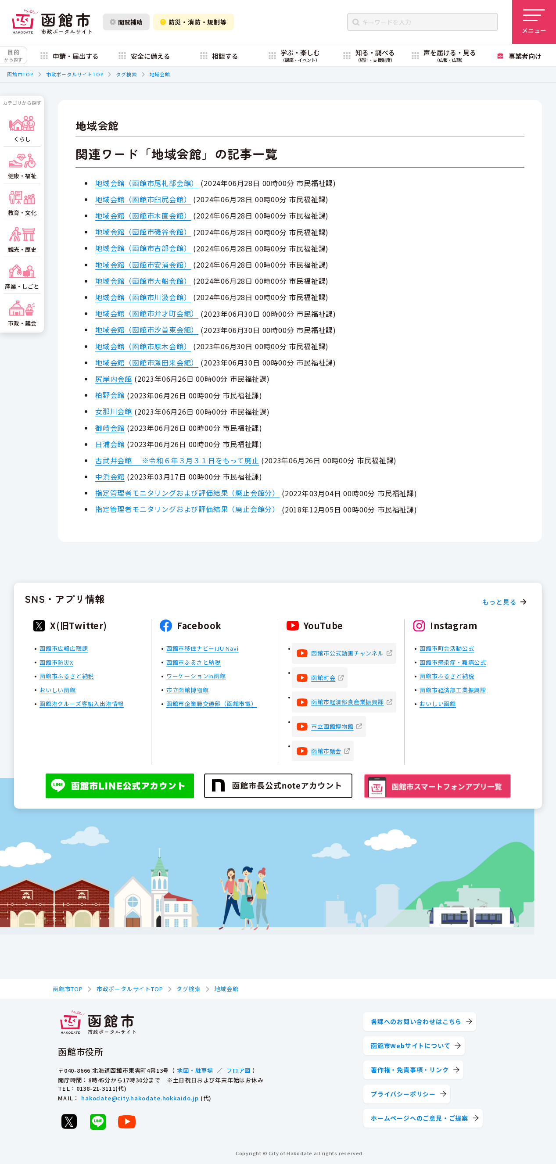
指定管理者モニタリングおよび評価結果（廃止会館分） (187, 492)
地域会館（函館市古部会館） (143, 248)
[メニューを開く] (534, 22)
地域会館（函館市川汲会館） (143, 297)
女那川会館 (113, 411)
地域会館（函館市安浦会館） (143, 264)
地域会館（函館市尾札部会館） (146, 183)
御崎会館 (110, 428)
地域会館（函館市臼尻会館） (143, 199)
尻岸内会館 (113, 378)
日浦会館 (110, 444)
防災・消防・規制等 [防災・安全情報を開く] (193, 22)
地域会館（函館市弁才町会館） (146, 313)
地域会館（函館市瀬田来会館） (146, 362)
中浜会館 (110, 476)
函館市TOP (20, 74)
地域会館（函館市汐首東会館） (146, 329)
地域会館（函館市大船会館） (143, 281)
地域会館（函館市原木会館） (143, 346)
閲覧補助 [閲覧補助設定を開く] (126, 22)
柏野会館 (110, 395)
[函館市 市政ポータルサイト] (52, 22)
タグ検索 (126, 74)
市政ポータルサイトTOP (75, 74)
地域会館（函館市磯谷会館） (143, 231)
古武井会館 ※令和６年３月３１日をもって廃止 (177, 460)
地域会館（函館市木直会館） (143, 215)
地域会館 (160, 74)
